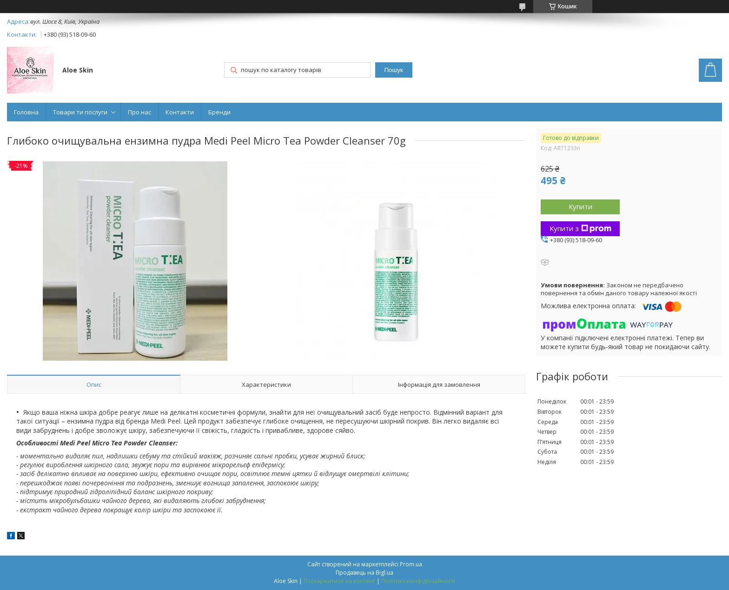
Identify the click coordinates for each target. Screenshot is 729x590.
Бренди (219, 112)
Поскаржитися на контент (339, 581)
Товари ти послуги (80, 112)
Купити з (580, 228)
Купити (580, 206)
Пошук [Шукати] (393, 69)
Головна (26, 112)
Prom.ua (411, 564)
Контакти (180, 112)
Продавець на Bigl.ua (364, 573)
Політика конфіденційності (418, 581)
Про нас (139, 112)
